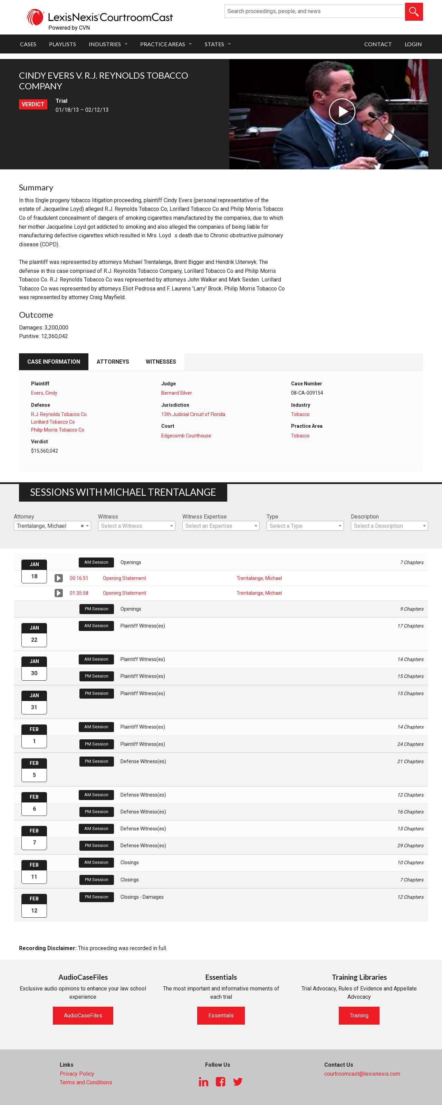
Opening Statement (124, 578)
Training (359, 1015)
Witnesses (161, 361)
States (214, 44)
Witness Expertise (204, 516)
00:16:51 (79, 578)
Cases (28, 44)
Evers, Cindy (44, 393)
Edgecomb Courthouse (186, 435)
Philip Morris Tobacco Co (57, 430)
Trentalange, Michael (259, 578)
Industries (105, 44)
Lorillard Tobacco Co (53, 422)
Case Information (53, 361)
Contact (378, 44)
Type (272, 516)
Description (365, 516)
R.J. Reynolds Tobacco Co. (59, 414)
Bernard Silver (176, 393)
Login (413, 44)
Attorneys (113, 361)
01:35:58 (79, 593)
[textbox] (136, 526)
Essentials (221, 1015)
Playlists (62, 44)
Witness (108, 516)
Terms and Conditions (86, 1082)
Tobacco (300, 414)
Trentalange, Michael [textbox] (50, 526)
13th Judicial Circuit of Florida (193, 414)
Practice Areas (162, 44)
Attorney (24, 516)
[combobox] (52, 526)
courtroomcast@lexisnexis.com (362, 1074)
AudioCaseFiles (83, 1015)
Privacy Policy (77, 1074)
